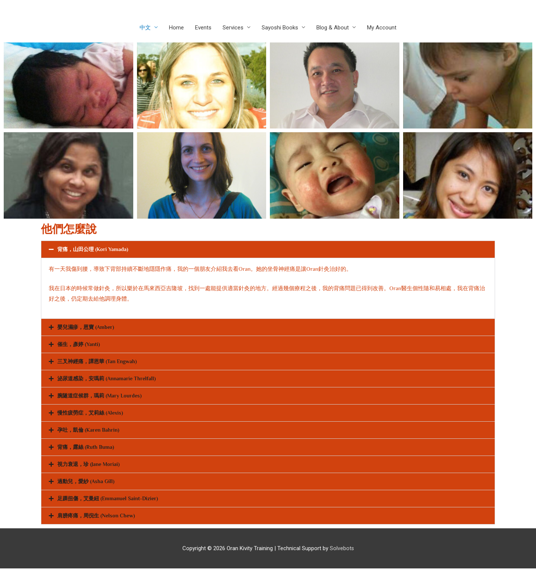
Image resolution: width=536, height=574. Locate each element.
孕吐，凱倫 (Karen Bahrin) (90, 433)
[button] (268, 250)
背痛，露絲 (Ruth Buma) (87, 450)
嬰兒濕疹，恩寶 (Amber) (87, 328)
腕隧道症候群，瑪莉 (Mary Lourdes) (102, 398)
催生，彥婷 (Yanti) (80, 345)
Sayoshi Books (280, 28)
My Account (381, 28)
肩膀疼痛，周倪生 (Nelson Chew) (98, 520)
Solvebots (341, 553)
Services (233, 28)
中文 (145, 28)
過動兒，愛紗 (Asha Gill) (87, 485)
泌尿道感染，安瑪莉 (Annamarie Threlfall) (109, 380)
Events (203, 28)
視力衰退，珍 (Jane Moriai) (90, 468)
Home (176, 28)
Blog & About (332, 28)
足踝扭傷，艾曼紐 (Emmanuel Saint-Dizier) (110, 503)
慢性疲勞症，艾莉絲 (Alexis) (92, 415)
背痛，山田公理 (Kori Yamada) (94, 250)
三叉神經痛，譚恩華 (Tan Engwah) (100, 363)
